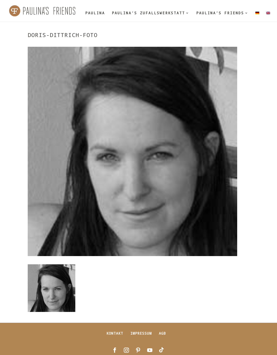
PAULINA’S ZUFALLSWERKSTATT (148, 13)
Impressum (141, 333)
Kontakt (114, 333)
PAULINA (95, 13)
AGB (162, 333)
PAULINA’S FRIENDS (220, 13)
